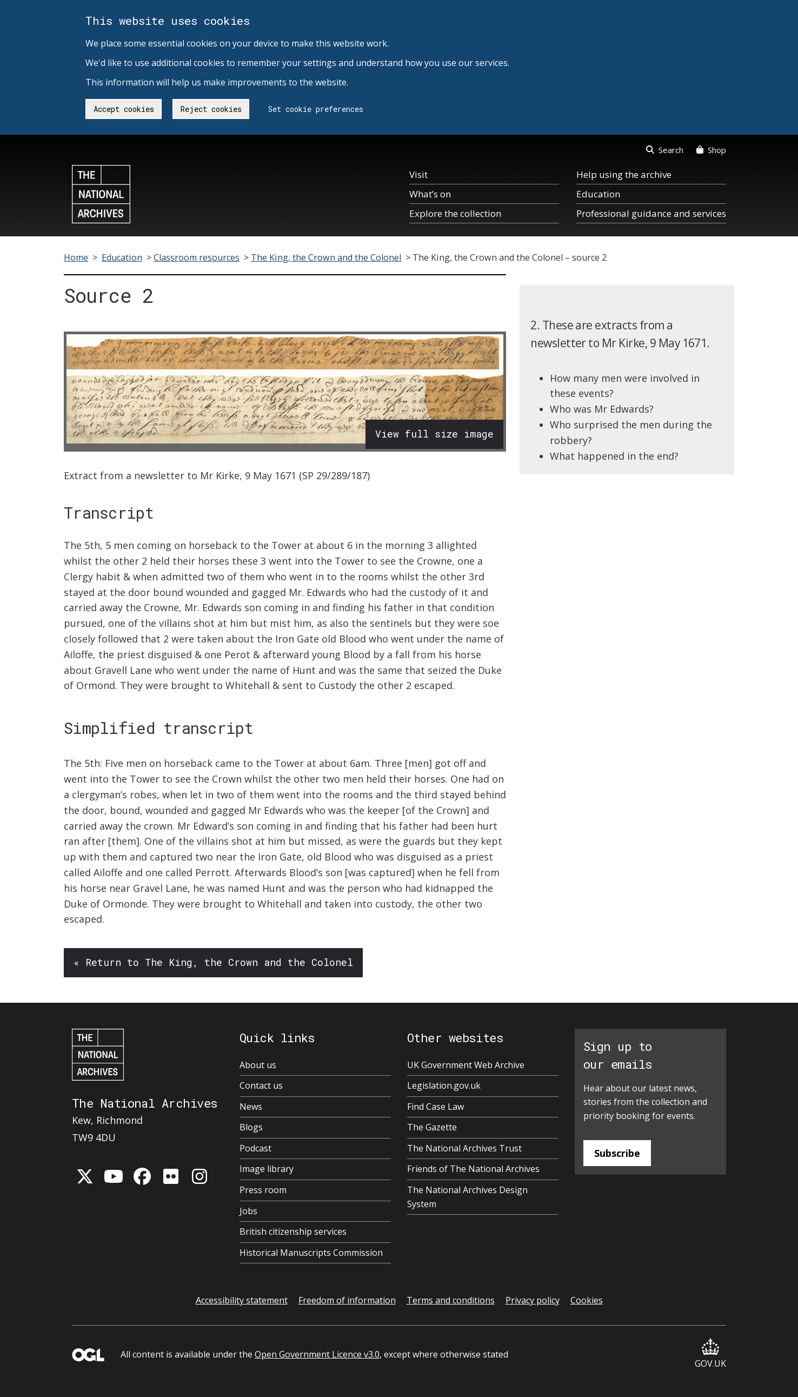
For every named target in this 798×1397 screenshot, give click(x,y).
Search (664, 149)
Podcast (255, 1148)
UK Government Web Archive (465, 1065)
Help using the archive (623, 174)
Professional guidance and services (651, 213)
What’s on (430, 194)
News (251, 1107)
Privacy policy (533, 1300)
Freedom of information (347, 1300)
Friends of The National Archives (473, 1169)
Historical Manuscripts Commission (311, 1253)
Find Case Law (435, 1107)
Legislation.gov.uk (444, 1085)
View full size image (434, 433)
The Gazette (432, 1127)
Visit (418, 174)
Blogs (251, 1127)
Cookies (586, 1300)
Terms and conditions (451, 1300)
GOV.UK (710, 1354)
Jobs (248, 1211)
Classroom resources (197, 257)
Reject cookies (211, 109)
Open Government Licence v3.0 (317, 1354)
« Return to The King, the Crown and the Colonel (213, 962)
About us (258, 1065)
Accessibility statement (242, 1300)
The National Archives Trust (464, 1148)
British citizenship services (293, 1231)
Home (76, 257)
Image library (267, 1169)
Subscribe (617, 1153)
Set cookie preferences (315, 109)
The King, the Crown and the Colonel (326, 257)
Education (598, 194)
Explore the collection (455, 213)
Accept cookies (124, 109)
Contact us (261, 1085)
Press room (263, 1190)
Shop (711, 149)
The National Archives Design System (467, 1197)
